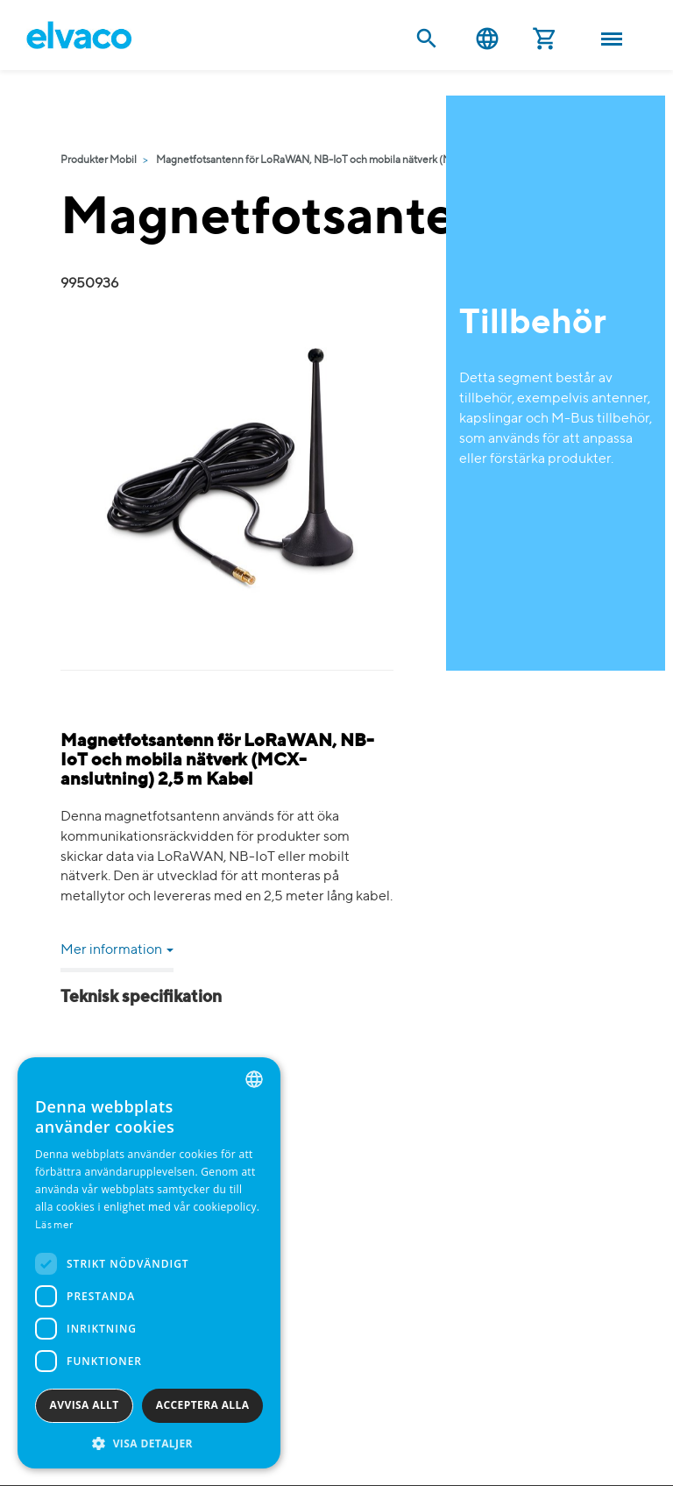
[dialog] (149, 1262)
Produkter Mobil (98, 160)
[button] (149, 1442)
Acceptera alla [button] (203, 1404)
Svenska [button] (487, 39)
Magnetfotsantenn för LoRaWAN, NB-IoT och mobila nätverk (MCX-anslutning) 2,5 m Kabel (368, 160)
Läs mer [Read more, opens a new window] (54, 1225)
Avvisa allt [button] (84, 1404)
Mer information (117, 950)
